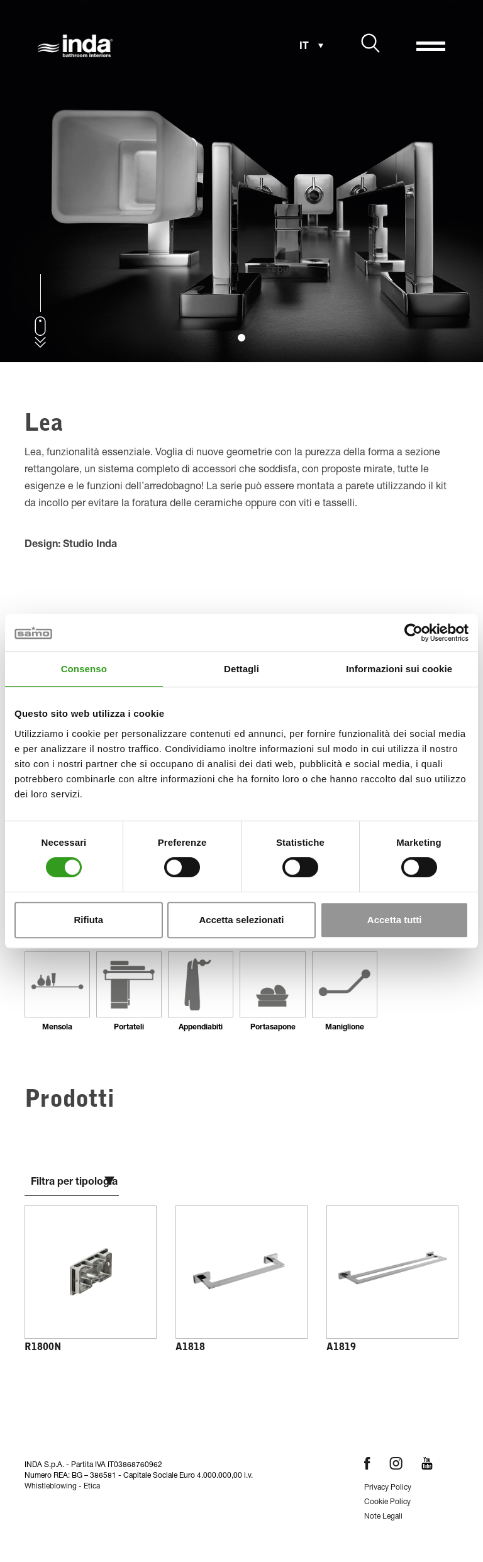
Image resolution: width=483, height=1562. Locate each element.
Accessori (117, 1505)
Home (42, 1505)
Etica (92, 1486)
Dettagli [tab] (241, 668)
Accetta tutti (394, 919)
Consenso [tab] (84, 668)
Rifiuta (88, 919)
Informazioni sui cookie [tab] (399, 668)
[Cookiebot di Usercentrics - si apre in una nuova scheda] (413, 632)
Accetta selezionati (241, 919)
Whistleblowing (51, 1486)
